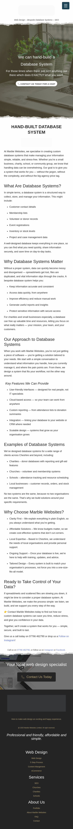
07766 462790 (23, 650)
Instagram (48, 650)
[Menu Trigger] (65, 5)
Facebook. (61, 650)
